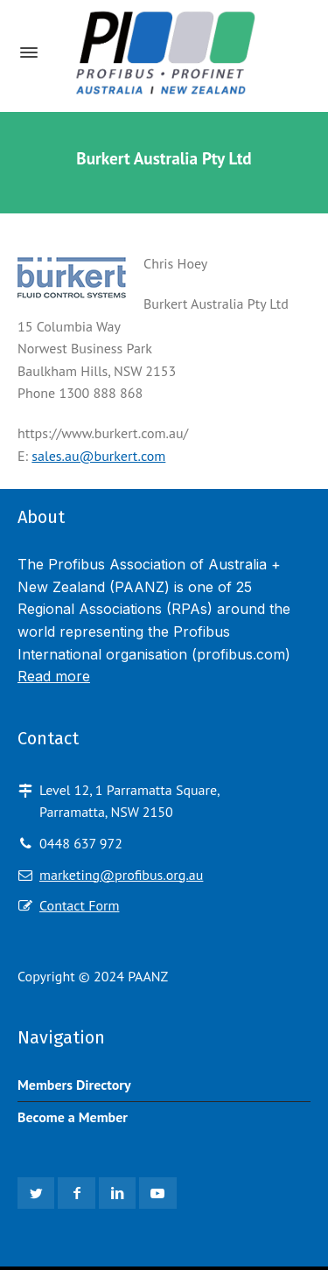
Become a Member (72, 1117)
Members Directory (74, 1084)
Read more (53, 676)
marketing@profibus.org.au (121, 874)
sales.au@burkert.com (98, 455)
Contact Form (79, 905)
